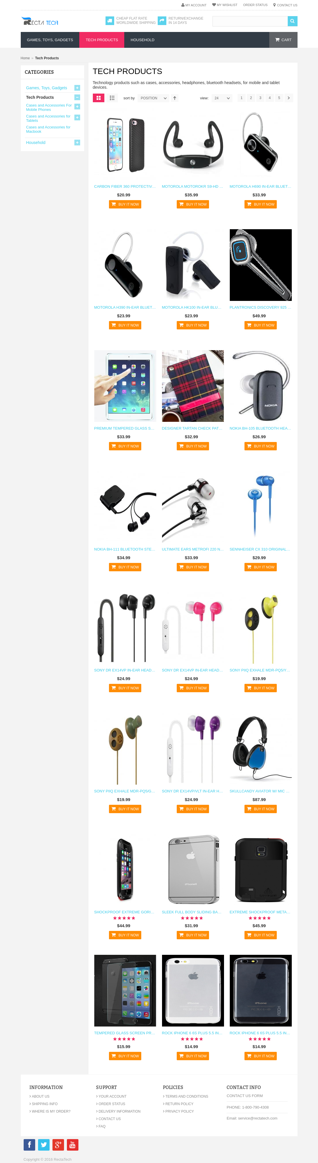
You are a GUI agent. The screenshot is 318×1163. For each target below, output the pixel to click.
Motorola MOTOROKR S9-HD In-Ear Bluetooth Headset (193, 186)
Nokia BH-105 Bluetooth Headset (261, 428)
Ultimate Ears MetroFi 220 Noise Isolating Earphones (193, 549)
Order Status (255, 5)
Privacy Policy (178, 1111)
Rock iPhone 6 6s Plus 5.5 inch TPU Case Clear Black (261, 1033)
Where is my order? (50, 1111)
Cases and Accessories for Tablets (48, 118)
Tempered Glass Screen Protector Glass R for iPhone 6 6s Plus (125, 1033)
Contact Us (287, 5)
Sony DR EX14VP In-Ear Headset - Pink (193, 670)
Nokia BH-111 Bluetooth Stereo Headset (125, 549)
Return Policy (178, 1104)
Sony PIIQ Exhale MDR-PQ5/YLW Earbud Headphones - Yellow (261, 670)
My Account (195, 5)
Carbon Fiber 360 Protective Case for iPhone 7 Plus (125, 186)
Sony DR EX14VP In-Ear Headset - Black (125, 670)
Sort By (129, 98)
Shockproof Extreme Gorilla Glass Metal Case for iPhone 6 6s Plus (125, 912)
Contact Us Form (245, 1096)
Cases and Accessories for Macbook (48, 129)
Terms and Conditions (185, 1096)
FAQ (101, 1126)
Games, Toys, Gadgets (46, 88)
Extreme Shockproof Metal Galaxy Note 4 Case (261, 912)
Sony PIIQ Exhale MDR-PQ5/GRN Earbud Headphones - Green (125, 791)
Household (36, 142)
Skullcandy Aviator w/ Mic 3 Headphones (261, 791)
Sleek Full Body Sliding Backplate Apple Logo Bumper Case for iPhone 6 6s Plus (193, 912)
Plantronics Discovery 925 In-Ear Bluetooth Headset (261, 307)
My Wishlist (227, 5)
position (155, 98)
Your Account (111, 1096)
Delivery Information (118, 1111)
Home (25, 58)
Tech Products (40, 97)
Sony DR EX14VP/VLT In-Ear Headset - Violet (193, 791)
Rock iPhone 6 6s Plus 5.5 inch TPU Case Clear (193, 1033)
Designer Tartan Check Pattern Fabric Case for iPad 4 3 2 (193, 428)
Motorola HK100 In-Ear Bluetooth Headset (193, 307)
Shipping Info (43, 1104)
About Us (39, 1096)
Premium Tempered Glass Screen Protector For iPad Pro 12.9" (125, 428)
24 (223, 98)
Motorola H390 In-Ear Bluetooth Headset (125, 307)
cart (286, 40)
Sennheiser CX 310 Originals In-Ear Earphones (261, 549)
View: (204, 98)
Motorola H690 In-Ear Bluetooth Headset (261, 186)
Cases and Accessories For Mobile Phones (49, 107)
